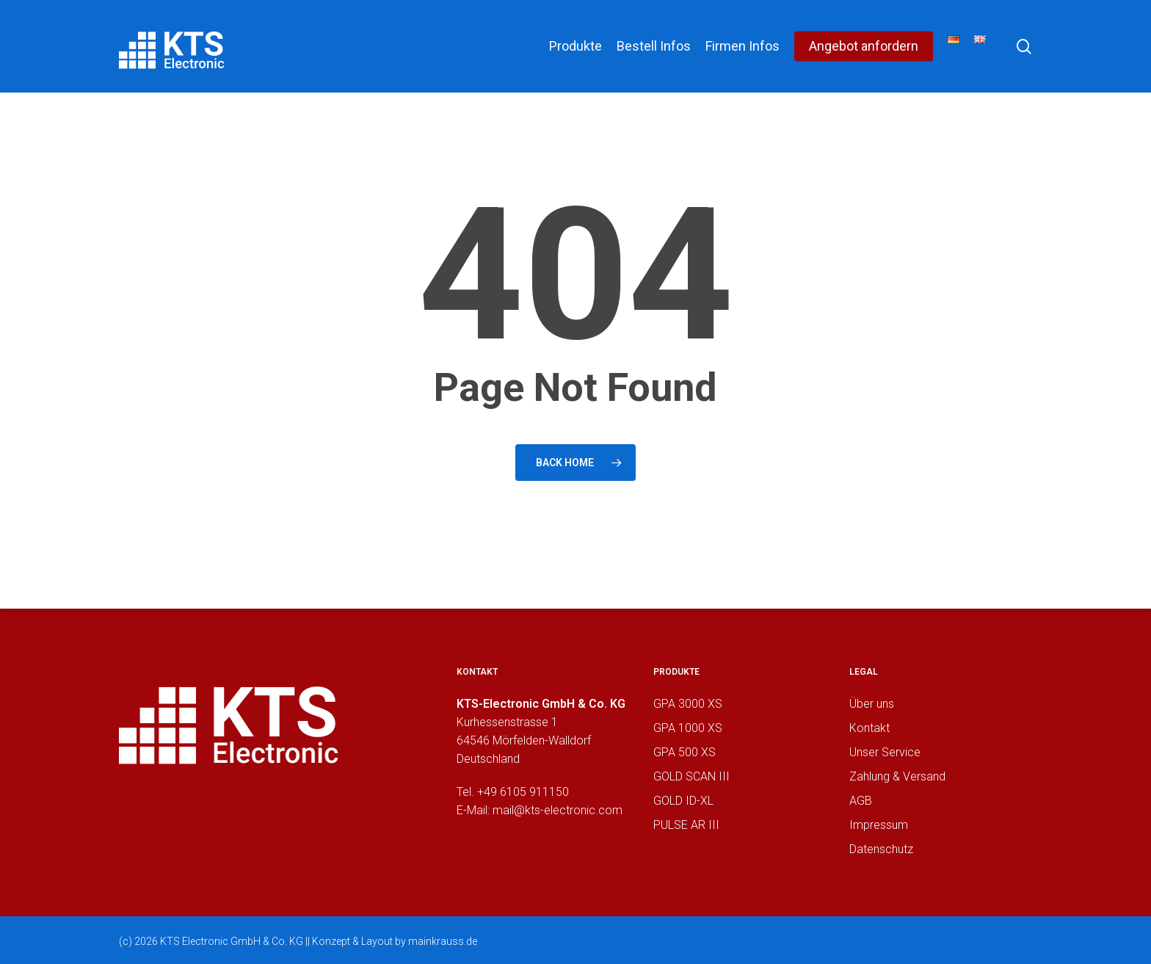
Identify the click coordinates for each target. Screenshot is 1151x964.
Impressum (878, 825)
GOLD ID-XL (683, 801)
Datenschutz (881, 849)
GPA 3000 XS (687, 704)
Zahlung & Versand (897, 776)
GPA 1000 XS (687, 728)
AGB (860, 801)
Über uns (871, 704)
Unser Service (885, 752)
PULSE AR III (686, 825)
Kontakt (869, 728)
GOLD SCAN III (691, 776)
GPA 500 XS (684, 752)
